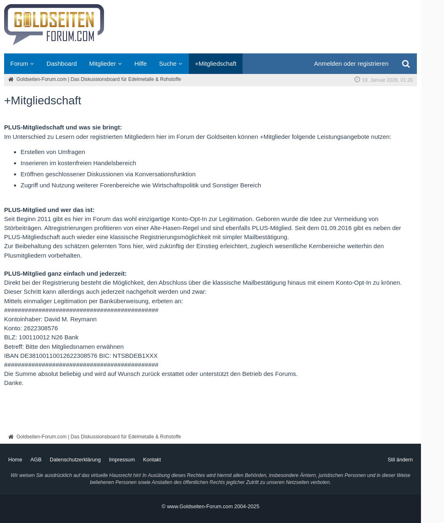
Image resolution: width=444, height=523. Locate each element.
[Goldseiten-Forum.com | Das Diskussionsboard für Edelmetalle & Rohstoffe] (210, 26)
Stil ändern (400, 459)
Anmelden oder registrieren (351, 63)
